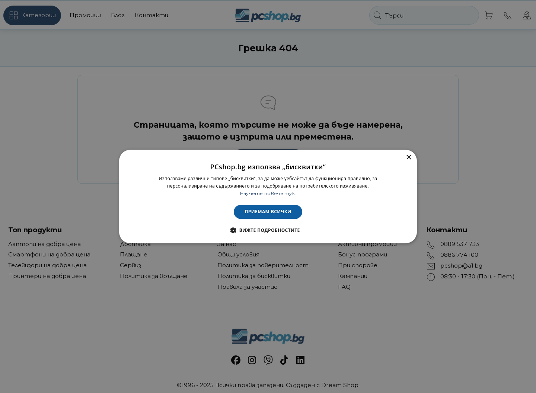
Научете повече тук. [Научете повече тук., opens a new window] (268, 193)
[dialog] (268, 196)
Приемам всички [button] (268, 211)
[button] (268, 230)
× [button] (408, 157)
